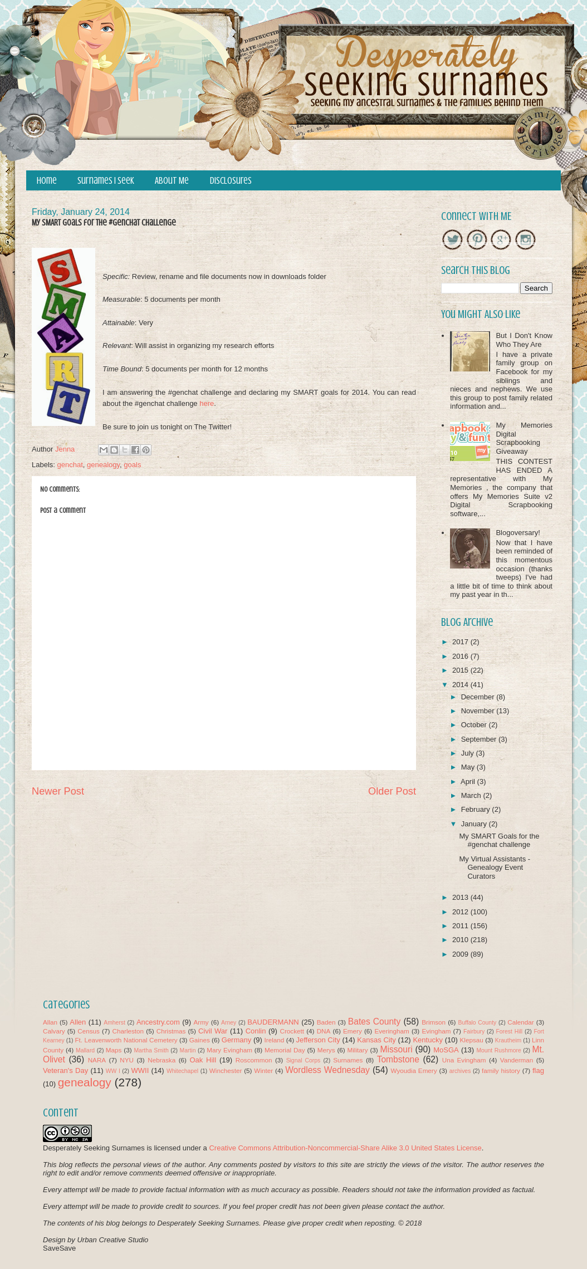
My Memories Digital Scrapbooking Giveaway (524, 438)
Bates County (374, 1021)
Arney (228, 1023)
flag (538, 1070)
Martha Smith (151, 1050)
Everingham (391, 1031)
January (475, 824)
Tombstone (398, 1059)
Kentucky (427, 1040)
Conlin (256, 1031)
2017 (461, 642)
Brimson (434, 1022)
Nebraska (161, 1060)
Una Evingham (464, 1060)
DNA (324, 1031)
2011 (461, 926)
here (206, 403)
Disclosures (231, 180)
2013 (461, 897)
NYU (127, 1060)
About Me (172, 180)
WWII (140, 1070)
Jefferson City (318, 1040)
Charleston (128, 1031)
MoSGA (446, 1050)
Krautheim (508, 1040)
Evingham (436, 1031)
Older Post (392, 791)
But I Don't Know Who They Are (524, 340)
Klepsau (471, 1039)
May (469, 767)
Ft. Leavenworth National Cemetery (126, 1039)
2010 (461, 939)
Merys (326, 1050)
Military (358, 1050)
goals (132, 464)
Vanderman (517, 1060)
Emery (352, 1031)
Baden (326, 1022)
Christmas (171, 1031)
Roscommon (254, 1060)
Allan (50, 1022)
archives (460, 1071)
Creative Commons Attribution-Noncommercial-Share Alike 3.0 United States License (345, 1148)
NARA (97, 1060)
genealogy (103, 464)
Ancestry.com (158, 1022)
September (479, 739)
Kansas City (376, 1040)
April (469, 781)
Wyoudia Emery (414, 1070)
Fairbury (474, 1031)
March (472, 795)
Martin (188, 1050)
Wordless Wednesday (327, 1070)
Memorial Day (285, 1050)
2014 (461, 684)
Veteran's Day (65, 1070)
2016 (461, 656)
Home (47, 180)
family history (501, 1070)
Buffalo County (477, 1023)
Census (88, 1031)
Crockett (292, 1031)
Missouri (396, 1049)
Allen (78, 1022)
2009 (461, 954)
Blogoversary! (518, 532)
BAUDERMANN (273, 1022)
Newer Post (58, 791)
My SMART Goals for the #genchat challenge (499, 840)
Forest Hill (509, 1031)
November (479, 711)
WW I (113, 1071)
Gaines (199, 1039)
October (475, 725)
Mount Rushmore (498, 1050)
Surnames (348, 1060)
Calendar (520, 1022)
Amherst (114, 1023)
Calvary (54, 1031)
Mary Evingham (229, 1050)
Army (200, 1022)
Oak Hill (202, 1060)
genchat (70, 464)
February (476, 809)
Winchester (225, 1070)
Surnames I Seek (105, 180)
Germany (236, 1040)
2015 (461, 670)
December (479, 697)
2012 (461, 912)
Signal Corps (303, 1060)
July (468, 753)
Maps (114, 1050)
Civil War (212, 1031)
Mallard (85, 1050)
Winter (263, 1070)
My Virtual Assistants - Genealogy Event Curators (494, 867)
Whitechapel (182, 1071)
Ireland (275, 1039)
